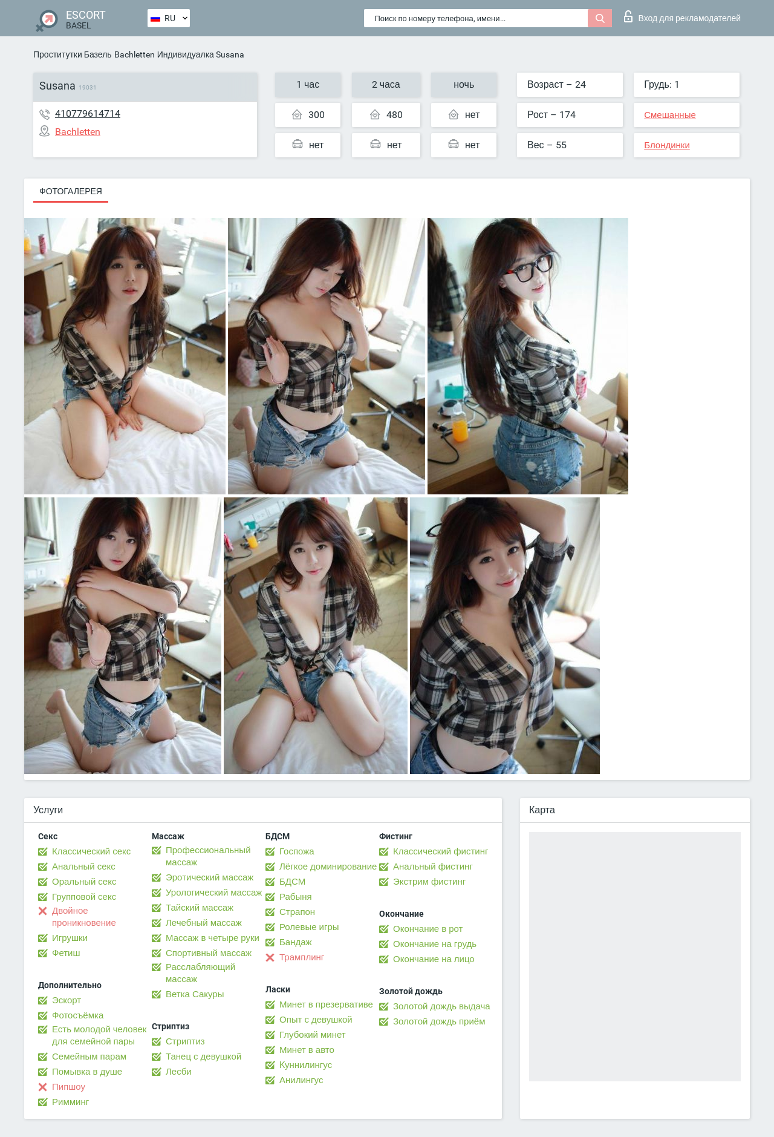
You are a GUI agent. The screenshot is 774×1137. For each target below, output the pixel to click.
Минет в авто (306, 1049)
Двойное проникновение (84, 916)
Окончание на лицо (434, 959)
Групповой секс (84, 896)
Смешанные (670, 115)
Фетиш (66, 953)
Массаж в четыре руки (212, 937)
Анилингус (301, 1080)
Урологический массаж (214, 892)
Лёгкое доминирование (328, 866)
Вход (682, 16)
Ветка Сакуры (195, 994)
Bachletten (134, 54)
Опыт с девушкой (316, 1019)
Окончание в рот (428, 928)
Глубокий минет (312, 1034)
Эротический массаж (209, 877)
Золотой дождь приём (439, 1021)
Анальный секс (83, 866)
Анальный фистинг (433, 866)
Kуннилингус (305, 1065)
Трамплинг (301, 957)
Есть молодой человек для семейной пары (99, 1035)
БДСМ (292, 881)
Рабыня (295, 896)
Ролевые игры (309, 927)
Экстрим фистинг (429, 881)
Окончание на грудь (434, 944)
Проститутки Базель (72, 54)
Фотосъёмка (77, 1015)
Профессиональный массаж (208, 856)
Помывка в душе (87, 1071)
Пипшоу (68, 1086)
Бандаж (295, 942)
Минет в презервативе (326, 1004)
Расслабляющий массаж (200, 973)
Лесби (179, 1071)
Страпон (297, 911)
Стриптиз (185, 1041)
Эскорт (66, 1000)
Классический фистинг (440, 851)
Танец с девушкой (203, 1056)
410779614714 (87, 113)
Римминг (70, 1101)
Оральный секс (84, 881)
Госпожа (296, 851)
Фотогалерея (70, 191)
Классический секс (91, 851)
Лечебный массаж (204, 922)
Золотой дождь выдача (441, 1006)
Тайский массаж (199, 907)
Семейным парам (89, 1056)
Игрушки (70, 937)
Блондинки (667, 145)
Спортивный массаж (209, 953)
